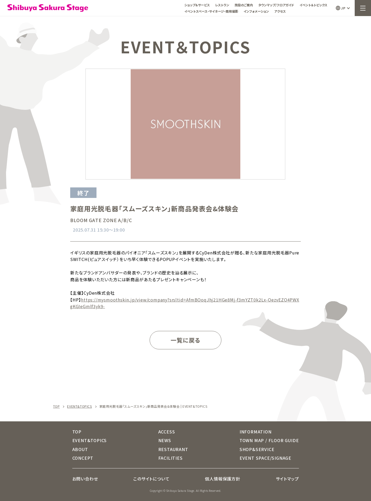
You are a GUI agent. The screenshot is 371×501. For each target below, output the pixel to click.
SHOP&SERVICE (257, 449)
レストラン (222, 5)
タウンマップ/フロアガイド (276, 5)
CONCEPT (83, 458)
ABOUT (80, 449)
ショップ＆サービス (197, 5)
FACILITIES (170, 458)
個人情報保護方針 (222, 479)
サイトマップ (287, 479)
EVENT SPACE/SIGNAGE (265, 458)
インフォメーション (256, 11)
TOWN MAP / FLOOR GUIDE (269, 440)
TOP (56, 406)
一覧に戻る (185, 340)
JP (343, 8)
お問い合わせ (85, 479)
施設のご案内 (244, 5)
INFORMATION (256, 431)
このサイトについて (151, 479)
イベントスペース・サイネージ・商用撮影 (211, 11)
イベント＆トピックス (313, 5)
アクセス (280, 11)
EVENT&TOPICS (79, 406)
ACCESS (166, 431)
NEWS (164, 440)
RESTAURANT (173, 449)
